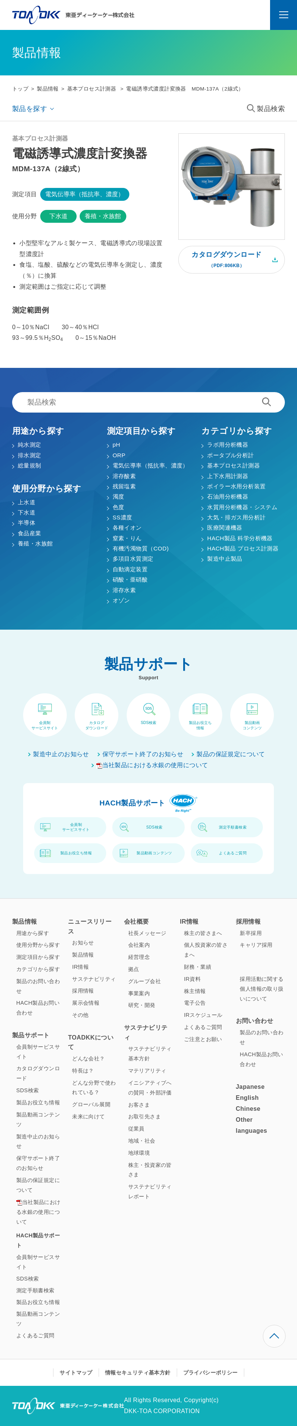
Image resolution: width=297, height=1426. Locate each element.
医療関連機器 (224, 527)
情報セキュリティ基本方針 (138, 1373)
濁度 (118, 496)
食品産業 (29, 533)
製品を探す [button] (29, 109)
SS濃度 (122, 517)
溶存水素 (124, 590)
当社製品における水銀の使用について (152, 765)
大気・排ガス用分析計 (236, 517)
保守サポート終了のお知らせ (142, 754)
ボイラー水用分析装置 (236, 486)
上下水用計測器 (227, 476)
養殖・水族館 (103, 216)
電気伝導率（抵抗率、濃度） (84, 194)
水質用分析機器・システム (242, 507)
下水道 (58, 216)
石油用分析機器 (227, 496)
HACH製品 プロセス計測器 (242, 548)
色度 (118, 507)
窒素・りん (127, 538)
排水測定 (29, 455)
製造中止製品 (224, 558)
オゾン (121, 600)
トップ (20, 89)
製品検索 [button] (266, 109)
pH (116, 444)
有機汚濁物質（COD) (141, 548)
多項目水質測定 (133, 558)
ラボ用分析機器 (227, 444)
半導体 (26, 522)
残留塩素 (124, 486)
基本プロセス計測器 (91, 89)
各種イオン (127, 527)
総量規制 (29, 465)
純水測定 (29, 444)
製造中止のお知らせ (61, 754)
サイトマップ (76, 1373)
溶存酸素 (124, 476)
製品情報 (48, 89)
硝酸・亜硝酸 (130, 579)
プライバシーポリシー (210, 1373)
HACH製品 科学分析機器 (239, 538)
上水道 (26, 502)
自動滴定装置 (130, 569)
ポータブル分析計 (230, 455)
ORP (119, 455)
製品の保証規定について (230, 754)
